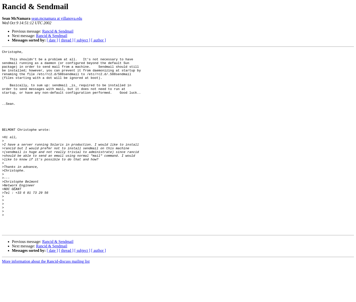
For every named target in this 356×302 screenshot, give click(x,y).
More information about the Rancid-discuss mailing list (46, 298)
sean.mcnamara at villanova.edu (56, 18)
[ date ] (52, 40)
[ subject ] (82, 40)
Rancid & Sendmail (57, 31)
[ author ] (98, 40)
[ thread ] (66, 40)
